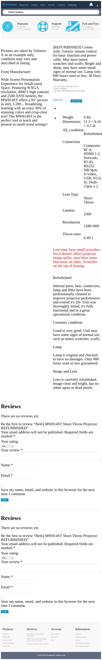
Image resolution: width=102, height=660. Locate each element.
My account (55, 634)
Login (91, 4)
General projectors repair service (37, 644)
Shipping (72, 5)
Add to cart (76, 101)
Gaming (68, 91)
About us (78, 634)
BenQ (59, 91)
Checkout (54, 637)
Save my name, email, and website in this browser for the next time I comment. (48, 492)
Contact (61, 5)
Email (7, 475)
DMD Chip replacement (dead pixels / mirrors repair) (37, 640)
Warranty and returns (82, 646)
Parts (43, 5)
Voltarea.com (60, 655)
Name (7, 465)
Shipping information (82, 643)
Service (51, 5)
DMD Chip (6, 637)
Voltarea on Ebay (81, 637)
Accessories (6, 646)
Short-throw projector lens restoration (35, 635)
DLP (63, 91)
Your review (11, 450)
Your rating (9, 441)
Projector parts (7, 640)
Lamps (35, 5)
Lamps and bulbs (8, 643)
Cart (52, 640)
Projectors (24, 5)
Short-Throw (80, 91)
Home (74, 91)
